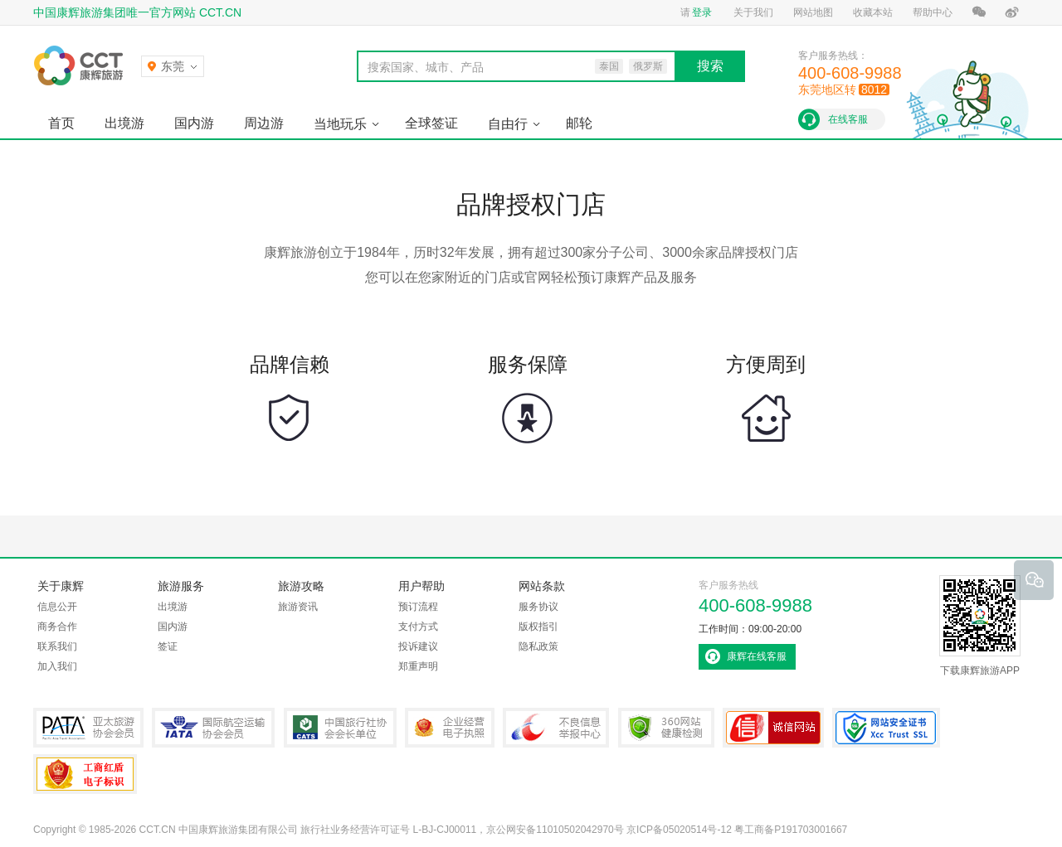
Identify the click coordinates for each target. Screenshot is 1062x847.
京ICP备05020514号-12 (679, 829)
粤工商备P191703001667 (85, 774)
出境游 (124, 123)
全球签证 (431, 123)
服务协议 (538, 606)
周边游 (264, 123)
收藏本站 (873, 12)
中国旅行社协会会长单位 (340, 728)
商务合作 (57, 626)
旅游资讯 (298, 606)
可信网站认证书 (773, 728)
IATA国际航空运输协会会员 (213, 728)
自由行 (508, 124)
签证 (168, 646)
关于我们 (753, 12)
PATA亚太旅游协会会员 (88, 728)
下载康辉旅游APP (980, 625)
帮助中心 (932, 12)
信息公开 (57, 606)
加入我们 (57, 666)
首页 (61, 123)
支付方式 (418, 626)
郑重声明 (418, 666)
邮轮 (579, 123)
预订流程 (418, 606)
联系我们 (57, 646)
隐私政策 (538, 646)
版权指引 (538, 626)
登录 (702, 12)
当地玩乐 (340, 124)
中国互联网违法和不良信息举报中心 (556, 728)
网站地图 (813, 12)
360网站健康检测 (666, 728)
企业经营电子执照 (449, 728)
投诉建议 (418, 646)
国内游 (194, 123)
